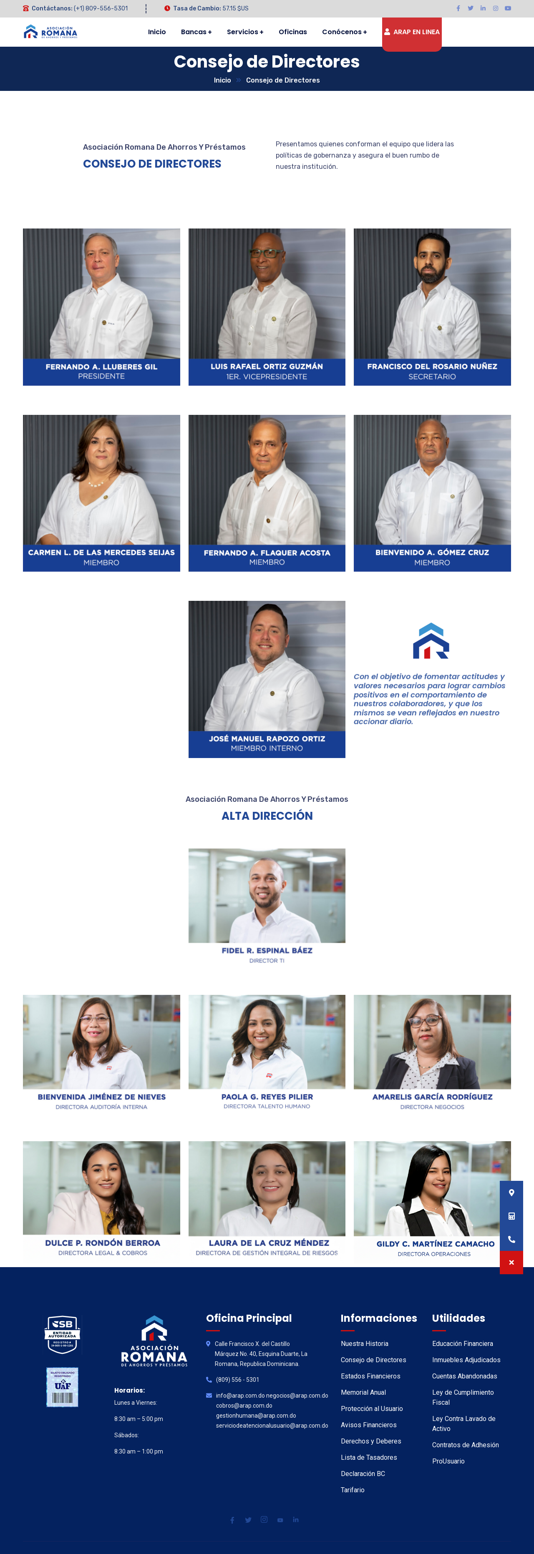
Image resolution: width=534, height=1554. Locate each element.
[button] (511, 1262)
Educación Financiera (462, 1344)
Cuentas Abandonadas (464, 1376)
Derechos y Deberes (371, 1441)
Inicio (222, 80)
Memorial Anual (363, 1392)
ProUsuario (448, 1461)
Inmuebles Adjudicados (466, 1360)
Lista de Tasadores (369, 1457)
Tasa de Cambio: (197, 8)
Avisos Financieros (369, 1425)
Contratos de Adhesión (465, 1445)
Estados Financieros (370, 1376)
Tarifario (353, 1490)
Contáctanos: (52, 8)
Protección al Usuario (372, 1409)
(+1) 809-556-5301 (101, 8)
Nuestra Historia (364, 1344)
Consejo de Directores (373, 1360)
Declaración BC (363, 1474)
